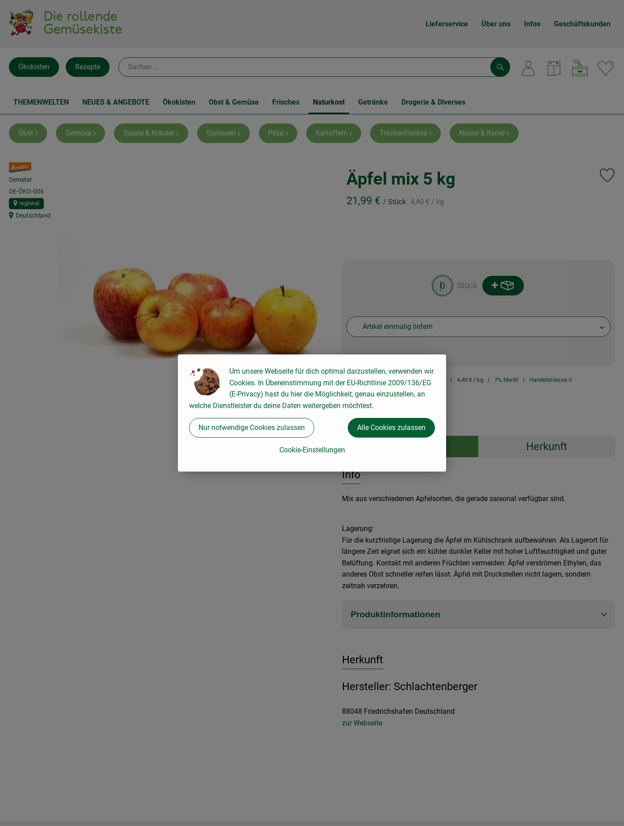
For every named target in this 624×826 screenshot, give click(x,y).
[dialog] (312, 413)
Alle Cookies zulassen (391, 427)
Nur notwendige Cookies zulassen (251, 427)
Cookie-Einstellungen (312, 450)
